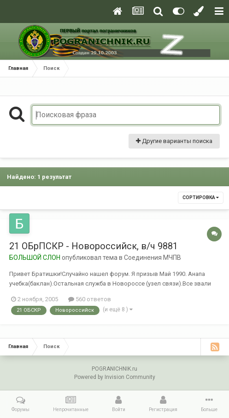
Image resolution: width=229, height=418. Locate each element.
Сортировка (200, 197)
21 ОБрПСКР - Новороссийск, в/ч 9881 (93, 246)
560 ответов (89, 299)
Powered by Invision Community (114, 377)
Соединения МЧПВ (152, 257)
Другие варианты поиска (174, 140)
